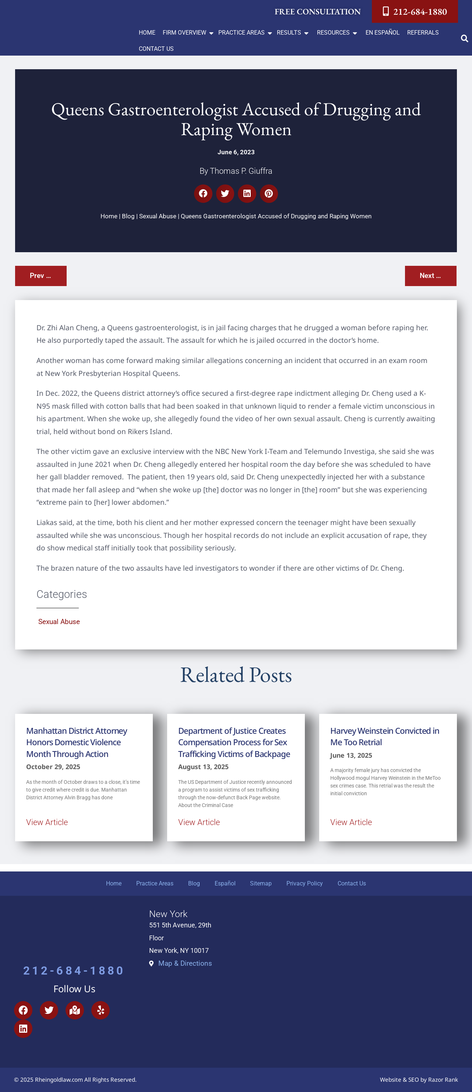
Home (109, 216)
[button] (188, 33)
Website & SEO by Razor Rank (419, 1080)
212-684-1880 (74, 970)
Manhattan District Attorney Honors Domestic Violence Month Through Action (76, 742)
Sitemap (261, 883)
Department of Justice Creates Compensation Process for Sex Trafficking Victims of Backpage (234, 742)
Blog (128, 216)
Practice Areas (154, 883)
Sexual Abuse (157, 216)
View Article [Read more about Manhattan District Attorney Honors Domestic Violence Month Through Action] (47, 822)
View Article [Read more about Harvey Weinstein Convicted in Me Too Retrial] (351, 822)
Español (225, 883)
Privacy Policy (305, 883)
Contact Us (352, 883)
